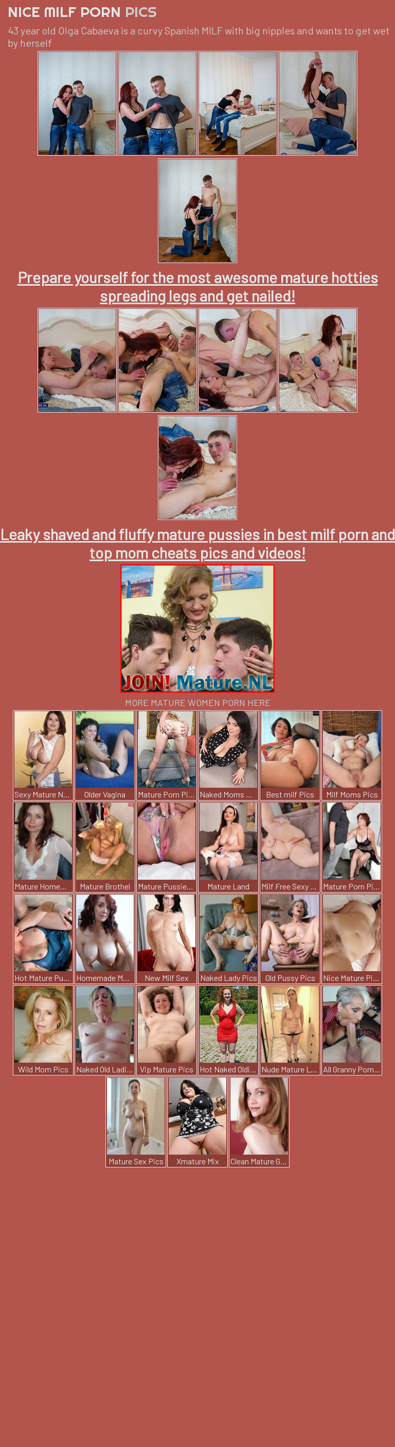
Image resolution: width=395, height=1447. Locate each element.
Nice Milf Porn (82, 12)
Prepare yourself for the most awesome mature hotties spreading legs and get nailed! (197, 286)
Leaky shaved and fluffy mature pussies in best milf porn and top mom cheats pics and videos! (197, 543)
